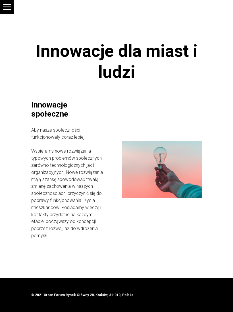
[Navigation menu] (7, 7)
